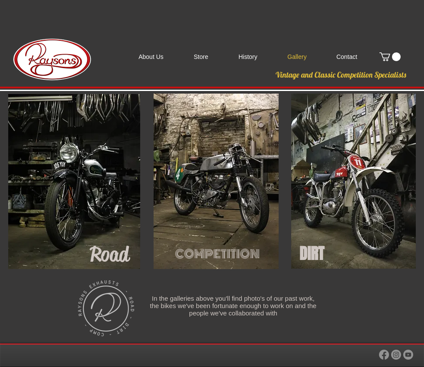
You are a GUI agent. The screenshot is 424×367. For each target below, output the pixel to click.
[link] (390, 56)
